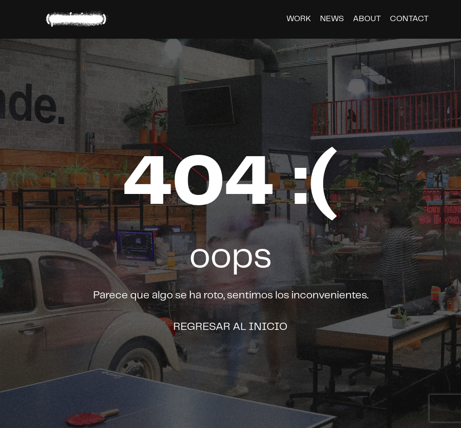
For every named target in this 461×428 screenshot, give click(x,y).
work (298, 19)
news (332, 19)
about (367, 19)
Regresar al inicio (230, 327)
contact (409, 19)
